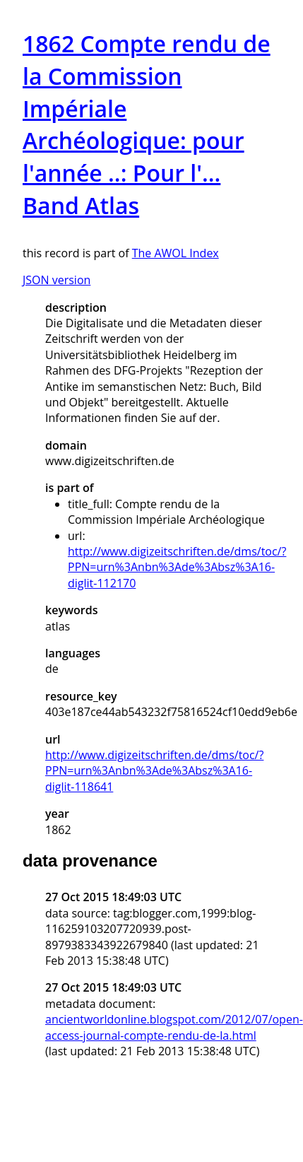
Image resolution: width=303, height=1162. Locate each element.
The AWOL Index (175, 253)
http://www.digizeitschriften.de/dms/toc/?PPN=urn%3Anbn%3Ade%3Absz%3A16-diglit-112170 (177, 567)
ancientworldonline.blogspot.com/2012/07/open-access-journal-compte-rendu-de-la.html (174, 1027)
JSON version (56, 280)
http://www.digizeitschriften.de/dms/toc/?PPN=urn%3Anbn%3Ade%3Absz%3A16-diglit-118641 (154, 770)
